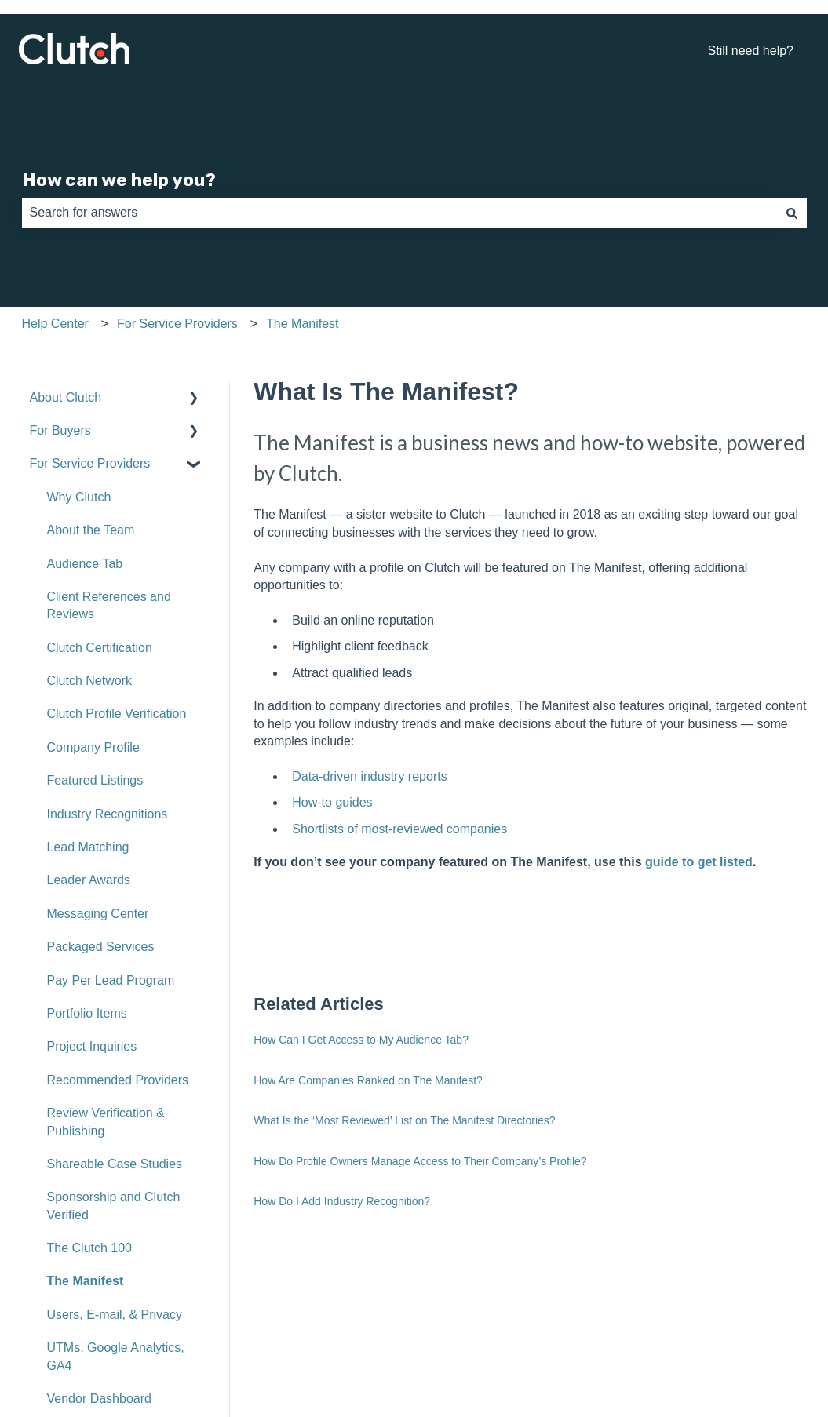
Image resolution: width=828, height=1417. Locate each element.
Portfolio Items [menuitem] (87, 1013)
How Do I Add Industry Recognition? (342, 1201)
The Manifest (302, 323)
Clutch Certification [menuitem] (99, 647)
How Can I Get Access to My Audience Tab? (361, 1039)
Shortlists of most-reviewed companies (399, 829)
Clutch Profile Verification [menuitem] (117, 713)
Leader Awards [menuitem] (88, 880)
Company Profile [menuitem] (93, 747)
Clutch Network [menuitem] (89, 680)
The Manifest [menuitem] (85, 1281)
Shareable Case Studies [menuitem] (115, 1164)
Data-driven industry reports (369, 776)
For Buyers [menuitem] (60, 430)
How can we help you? (119, 180)
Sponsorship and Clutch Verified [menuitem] (114, 1205)
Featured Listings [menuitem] (95, 780)
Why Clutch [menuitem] (79, 497)
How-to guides (332, 802)
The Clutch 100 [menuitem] (90, 1248)
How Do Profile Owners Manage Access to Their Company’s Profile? (420, 1161)
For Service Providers (177, 323)
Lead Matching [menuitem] (88, 847)
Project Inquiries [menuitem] (92, 1046)
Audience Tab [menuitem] (85, 563)
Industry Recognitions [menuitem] (107, 814)
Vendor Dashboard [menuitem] (99, 1398)
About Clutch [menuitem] (66, 397)
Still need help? (750, 50)
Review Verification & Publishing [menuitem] (106, 1121)
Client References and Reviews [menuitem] (109, 605)
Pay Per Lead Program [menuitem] (111, 980)
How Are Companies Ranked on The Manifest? (368, 1080)
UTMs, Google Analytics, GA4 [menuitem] (115, 1356)
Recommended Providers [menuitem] (118, 1080)
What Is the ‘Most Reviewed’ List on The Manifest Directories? (404, 1120)
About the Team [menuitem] (91, 530)
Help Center (55, 323)
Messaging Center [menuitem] (98, 913)
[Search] (792, 213)
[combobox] (399, 213)
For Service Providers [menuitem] (90, 463)
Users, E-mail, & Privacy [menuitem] (114, 1314)
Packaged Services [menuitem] (101, 946)
